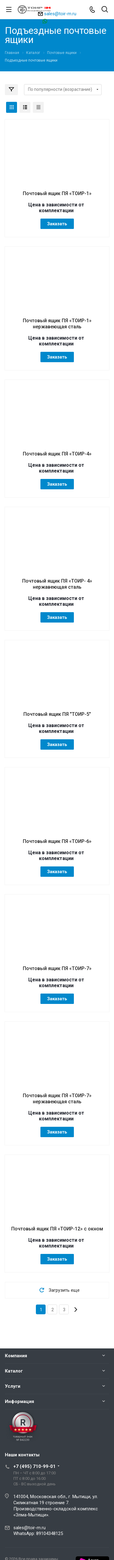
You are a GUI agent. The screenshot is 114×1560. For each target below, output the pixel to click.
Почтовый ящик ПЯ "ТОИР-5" (57, 714)
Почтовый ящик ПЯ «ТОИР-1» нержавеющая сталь (57, 324)
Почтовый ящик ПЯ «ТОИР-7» (57, 968)
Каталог (14, 1371)
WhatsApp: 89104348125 (38, 1533)
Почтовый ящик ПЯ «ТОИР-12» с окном (57, 1229)
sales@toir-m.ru (60, 13)
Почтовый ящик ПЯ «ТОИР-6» (57, 841)
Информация (19, 1401)
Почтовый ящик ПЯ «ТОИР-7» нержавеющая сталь (57, 1099)
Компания (16, 1355)
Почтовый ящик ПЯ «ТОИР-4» (57, 454)
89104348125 (59, 21)
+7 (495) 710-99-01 (34, 1466)
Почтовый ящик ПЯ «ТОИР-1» (57, 193)
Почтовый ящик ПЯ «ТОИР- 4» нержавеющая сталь (57, 584)
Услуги (12, 1386)
